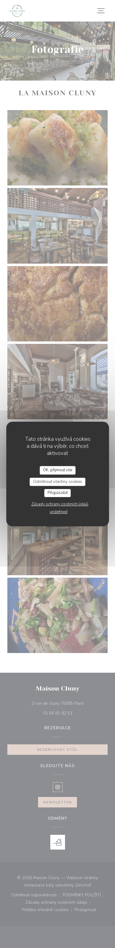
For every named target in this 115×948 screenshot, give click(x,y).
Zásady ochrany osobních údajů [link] (59, 504)
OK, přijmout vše (57, 470)
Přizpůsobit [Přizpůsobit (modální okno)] (58, 493)
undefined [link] (58, 512)
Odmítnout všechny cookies (57, 481)
